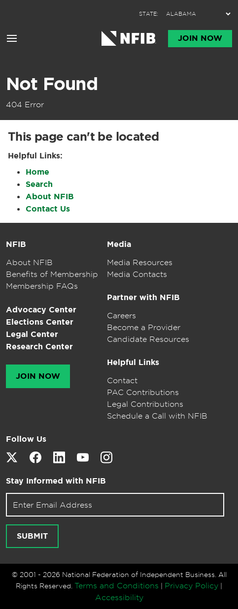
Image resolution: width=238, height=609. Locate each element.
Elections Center (39, 322)
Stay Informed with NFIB (56, 481)
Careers (121, 315)
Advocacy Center (41, 309)
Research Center (39, 346)
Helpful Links (133, 362)
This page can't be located (83, 137)
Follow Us (26, 439)
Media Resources (139, 262)
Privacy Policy (191, 585)
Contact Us (48, 209)
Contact (122, 380)
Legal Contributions (145, 404)
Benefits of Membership (52, 274)
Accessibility (119, 597)
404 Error (25, 104)
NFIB (16, 244)
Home (37, 172)
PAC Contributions (143, 392)
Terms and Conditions (116, 585)
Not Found (52, 83)
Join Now (200, 38)
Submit (32, 536)
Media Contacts (137, 274)
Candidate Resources (148, 339)
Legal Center (32, 334)
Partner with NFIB (143, 297)
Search (39, 184)
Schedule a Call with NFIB (157, 416)
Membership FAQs (42, 286)
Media (119, 244)
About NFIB (50, 196)
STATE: (148, 14)
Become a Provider (143, 327)
